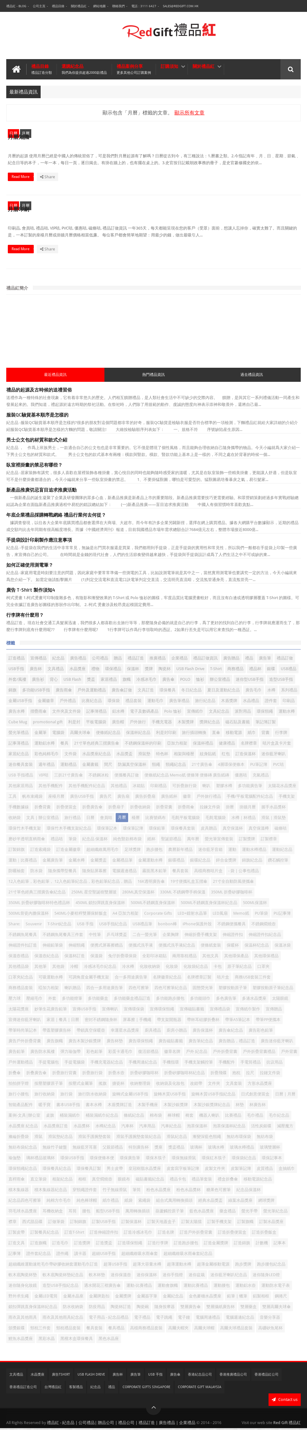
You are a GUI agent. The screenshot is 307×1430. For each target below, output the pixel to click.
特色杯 (162, 755)
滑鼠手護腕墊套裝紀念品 (138, 1138)
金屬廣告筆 (53, 862)
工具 (12, 798)
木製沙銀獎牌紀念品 (212, 1106)
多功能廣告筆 (250, 787)
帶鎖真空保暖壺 (91, 1032)
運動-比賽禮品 (139, 1287)
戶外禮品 (68, 702)
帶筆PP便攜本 (268, 1021)
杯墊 (240, 1106)
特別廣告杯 (138, 1149)
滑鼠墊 (144, 755)
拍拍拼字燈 (18, 1085)
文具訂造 (146, 692)
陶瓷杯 (165, 670)
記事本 (280, 1244)
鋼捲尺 (281, 1298)
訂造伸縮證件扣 (104, 1234)
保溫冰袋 (282, 947)
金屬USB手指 (20, 702)
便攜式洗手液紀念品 (177, 947)
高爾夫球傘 (80, 734)
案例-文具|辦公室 (24, 1117)
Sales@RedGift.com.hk (181, 6)
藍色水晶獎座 (201, 1212)
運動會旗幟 (168, 1287)
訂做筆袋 (56, 1223)
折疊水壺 (116, 1074)
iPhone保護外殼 (197, 925)
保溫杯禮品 (203, 745)
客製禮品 (76, 1389)
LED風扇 (220, 915)
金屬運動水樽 (150, 862)
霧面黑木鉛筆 (154, 872)
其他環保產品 (236, 957)
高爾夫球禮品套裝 (236, 1329)
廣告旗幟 (55, 1042)
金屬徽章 (46, 702)
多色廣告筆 (226, 1000)
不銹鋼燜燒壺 (263, 925)
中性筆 (95, 936)
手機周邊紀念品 (142, 1064)
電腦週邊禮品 (124, 872)
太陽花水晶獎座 (282, 787)
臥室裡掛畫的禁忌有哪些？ (34, 467)
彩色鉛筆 (94, 1053)
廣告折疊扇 (145, 798)
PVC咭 (278, 766)
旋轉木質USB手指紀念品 (213, 1096)
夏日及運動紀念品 (223, 692)
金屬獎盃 (98, 862)
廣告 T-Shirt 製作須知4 (30, 592)
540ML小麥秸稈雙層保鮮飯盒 (80, 915)
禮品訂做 (285, 660)
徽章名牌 (172, 1053)
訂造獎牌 (82, 1244)
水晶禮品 (251, 702)
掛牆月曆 (247, 808)
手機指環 (171, 1064)
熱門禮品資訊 (153, 376)
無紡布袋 (265, 1138)
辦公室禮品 (220, 681)
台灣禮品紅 (53, 1389)
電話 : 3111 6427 (143, 6)
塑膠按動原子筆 (233, 989)
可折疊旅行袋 (184, 787)
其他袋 (58, 968)
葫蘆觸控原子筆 (169, 1212)
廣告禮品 (78, 660)
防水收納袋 (73, 1308)
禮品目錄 (58, 6)
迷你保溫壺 (121, 1276)
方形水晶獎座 (260, 1085)
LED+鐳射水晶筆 (192, 915)
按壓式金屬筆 (80, 1085)
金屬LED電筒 (46, 1298)
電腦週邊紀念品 (240, 1319)
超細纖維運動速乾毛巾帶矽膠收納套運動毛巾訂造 (53, 1266)
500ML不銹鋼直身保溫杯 (153, 904)
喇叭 (206, 787)
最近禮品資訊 (55, 376)
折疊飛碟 (218, 1074)
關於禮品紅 (79, 6)
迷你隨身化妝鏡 (22, 1287)
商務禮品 (235, 670)
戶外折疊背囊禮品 (259, 1053)
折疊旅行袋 (92, 1074)
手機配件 (227, 1064)
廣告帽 (118, 723)
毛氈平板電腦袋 (185, 819)
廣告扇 (123, 798)
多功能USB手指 (36, 692)
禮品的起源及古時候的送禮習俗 (39, 392)
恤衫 (200, 681)
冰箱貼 (139, 787)
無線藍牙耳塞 (85, 1149)
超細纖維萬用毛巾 (102, 851)
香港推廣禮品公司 (233, 1376)
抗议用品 (274, 1064)
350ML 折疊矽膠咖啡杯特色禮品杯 (39, 904)
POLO (185, 681)
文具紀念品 (219, 713)
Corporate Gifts (158, 915)
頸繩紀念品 (176, 766)
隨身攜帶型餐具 (62, 872)
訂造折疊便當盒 (232, 1234)
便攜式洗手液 (140, 947)
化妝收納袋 (150, 968)
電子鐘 (184, 1319)
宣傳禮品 (38, 660)
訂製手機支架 (219, 1223)
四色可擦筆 (138, 989)
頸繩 (156, 766)
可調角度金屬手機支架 (88, 979)
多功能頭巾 (200, 1000)
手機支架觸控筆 (198, 1064)
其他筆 (40, 968)
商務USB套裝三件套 (253, 979)
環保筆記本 (107, 830)
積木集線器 (18, 1191)
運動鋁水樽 (44, 745)
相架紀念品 (62, 1181)
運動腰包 (222, 1287)
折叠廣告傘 (36, 1074)
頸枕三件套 (40, 1329)
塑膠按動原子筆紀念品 (273, 989)
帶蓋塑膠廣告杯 (57, 1032)
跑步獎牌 (243, 1266)
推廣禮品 (157, 660)
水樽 (271, 692)
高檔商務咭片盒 (208, 872)
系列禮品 (289, 692)
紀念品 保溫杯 (95, 840)
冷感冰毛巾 (146, 681)
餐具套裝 (94, 1329)
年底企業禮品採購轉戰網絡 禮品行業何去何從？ (56, 517)
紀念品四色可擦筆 (24, 1202)
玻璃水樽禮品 (242, 1149)
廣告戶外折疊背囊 (24, 1042)
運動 (232, 851)
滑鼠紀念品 (177, 1138)
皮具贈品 (209, 830)
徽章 (187, 798)
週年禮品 (46, 766)
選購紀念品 (84, 69)
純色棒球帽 (87, 1202)
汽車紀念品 (171, 1127)
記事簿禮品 (96, 713)
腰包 (86, 1212)
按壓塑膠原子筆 (48, 1085)
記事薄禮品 (18, 745)
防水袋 (36, 872)
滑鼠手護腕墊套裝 (94, 1138)
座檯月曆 (56, 798)
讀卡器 (80, 1255)
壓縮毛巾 (34, 1000)
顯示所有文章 (189, 113)
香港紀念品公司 (200, 1376)
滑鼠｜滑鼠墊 (273, 819)
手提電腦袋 (74, 1064)
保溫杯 (133, 670)
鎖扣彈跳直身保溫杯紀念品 (32, 1308)
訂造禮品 (16, 660)
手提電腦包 (48, 1064)
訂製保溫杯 (131, 1223)
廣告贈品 (231, 660)
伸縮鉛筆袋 (53, 947)
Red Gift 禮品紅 (287, 1420)
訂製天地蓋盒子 (161, 1223)
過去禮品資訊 (251, 376)
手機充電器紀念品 (106, 1064)
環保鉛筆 (157, 830)
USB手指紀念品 (113, 925)
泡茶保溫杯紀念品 (229, 1127)
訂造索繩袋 (40, 851)
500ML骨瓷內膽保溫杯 (28, 915)
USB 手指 (85, 925)
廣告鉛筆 (16, 1053)
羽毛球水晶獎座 (22, 1212)
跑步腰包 (154, 851)
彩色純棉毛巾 (46, 755)
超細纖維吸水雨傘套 (139, 1255)
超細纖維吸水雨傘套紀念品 (188, 1255)
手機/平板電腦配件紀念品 (250, 798)
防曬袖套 (16, 872)
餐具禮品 (116, 1329)
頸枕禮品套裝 (68, 1329)
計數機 (262, 1244)
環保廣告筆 (130, 1159)
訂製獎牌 (247, 840)
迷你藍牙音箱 (210, 851)
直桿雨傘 (16, 1181)
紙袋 (128, 1202)
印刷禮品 (158, 787)
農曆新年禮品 (180, 851)
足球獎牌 (132, 851)
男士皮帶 (115, 1170)
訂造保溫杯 (245, 755)
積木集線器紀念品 (50, 1191)
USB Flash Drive (190, 670)
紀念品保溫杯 (248, 1191)
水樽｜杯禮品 (243, 819)
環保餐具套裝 (183, 830)
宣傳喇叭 (110, 1010)
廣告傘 (168, 681)
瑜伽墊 (14, 1159)
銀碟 (271, 670)
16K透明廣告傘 (151, 883)
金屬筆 (40, 734)
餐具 (64, 745)
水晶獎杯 (81, 1127)
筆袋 (72, 840)
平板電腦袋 (96, 723)
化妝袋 (172, 968)
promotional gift (48, 723)
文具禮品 (56, 670)
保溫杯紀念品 (138, 734)
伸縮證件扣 (233, 936)
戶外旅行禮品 (209, 798)
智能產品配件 (20, 1106)
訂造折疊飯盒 (264, 1234)
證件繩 (62, 1255)
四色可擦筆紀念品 (170, 989)
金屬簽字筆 (147, 1298)
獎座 (158, 1149)
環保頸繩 (265, 713)
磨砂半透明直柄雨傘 (26, 840)
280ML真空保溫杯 (138, 894)
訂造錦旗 (242, 1244)
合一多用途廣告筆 (131, 979)
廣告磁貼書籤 (171, 1042)
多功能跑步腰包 (170, 1000)
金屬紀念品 (173, 1298)
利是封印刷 (166, 734)
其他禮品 (119, 787)
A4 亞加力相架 (125, 915)
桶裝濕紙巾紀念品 (102, 1117)
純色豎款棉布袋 (127, 840)
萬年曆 (193, 840)
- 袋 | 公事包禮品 (243, 872)
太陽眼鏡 (280, 1000)
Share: (14, 925)
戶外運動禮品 (20, 1064)
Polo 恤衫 (172, 713)
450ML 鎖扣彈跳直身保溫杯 (100, 904)
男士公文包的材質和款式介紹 (36, 442)
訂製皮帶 (16, 1234)
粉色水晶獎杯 (188, 1191)
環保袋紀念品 (244, 1159)
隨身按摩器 (164, 1308)
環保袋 (114, 702)
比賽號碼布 (155, 819)
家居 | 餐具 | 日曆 (63, 1021)
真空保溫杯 (233, 830)
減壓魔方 (285, 1127)
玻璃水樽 (216, 1149)
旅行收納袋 (44, 1096)
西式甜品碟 (32, 1223)
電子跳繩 (164, 1319)
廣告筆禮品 (179, 702)
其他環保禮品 (266, 957)
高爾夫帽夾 (178, 1329)
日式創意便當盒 (255, 1096)
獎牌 (149, 670)
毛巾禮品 (255, 1117)
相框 (82, 1181)
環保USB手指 (72, 1159)
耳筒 (72, 1212)
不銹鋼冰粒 (98, 777)
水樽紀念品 (105, 1127)
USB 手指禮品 (20, 777)
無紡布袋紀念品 (22, 1149)
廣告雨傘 (64, 692)
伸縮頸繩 (76, 947)
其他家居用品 (20, 787)
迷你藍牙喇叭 (273, 755)
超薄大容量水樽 (147, 1266)
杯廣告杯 (257, 1106)
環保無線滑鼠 (184, 1159)
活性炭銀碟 (261, 1127)
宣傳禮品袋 (220, 1010)
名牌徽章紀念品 (167, 979)
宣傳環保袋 (134, 1010)
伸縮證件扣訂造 (22, 947)
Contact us (285, 1401)
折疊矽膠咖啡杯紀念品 (184, 1074)
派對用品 (243, 713)
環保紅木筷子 (214, 1159)
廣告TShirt (61, 1376)
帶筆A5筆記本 (237, 1021)
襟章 (12, 1223)
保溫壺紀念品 (46, 957)
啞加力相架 (48, 989)
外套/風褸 (17, 681)
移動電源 (234, 734)
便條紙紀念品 (108, 734)
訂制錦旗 (78, 1223)
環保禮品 (113, 670)
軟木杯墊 (97, 1276)
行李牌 (281, 734)
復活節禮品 (148, 1053)
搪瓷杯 (118, 1085)
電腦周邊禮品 (208, 1319)
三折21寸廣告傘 (68, 777)
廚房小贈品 (177, 1032)
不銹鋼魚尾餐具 (22, 936)
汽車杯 (127, 1127)
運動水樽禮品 (254, 851)
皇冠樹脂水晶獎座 (144, 1170)
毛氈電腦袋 (215, 819)
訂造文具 (16, 1244)
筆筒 (137, 1191)
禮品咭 (57, 840)
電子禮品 (142, 1319)
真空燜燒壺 (102, 1181)
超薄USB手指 (115, 1266)
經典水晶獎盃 (210, 1202)
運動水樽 (287, 713)
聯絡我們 (118, 6)
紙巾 (252, 734)
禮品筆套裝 (202, 1181)
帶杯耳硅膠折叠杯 (203, 1021)
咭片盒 (223, 979)
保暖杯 (233, 947)
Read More (140, 184)
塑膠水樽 (224, 787)
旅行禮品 (72, 819)
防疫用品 (97, 1308)
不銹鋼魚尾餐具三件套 (63, 936)
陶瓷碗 (143, 1308)
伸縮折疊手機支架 (200, 936)
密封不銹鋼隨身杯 (101, 1021)
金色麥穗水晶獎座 (205, 1298)
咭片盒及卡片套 (277, 745)
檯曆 (136, 819)
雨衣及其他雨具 (22, 1319)
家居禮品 (109, 681)
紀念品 (58, 660)
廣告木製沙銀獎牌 (84, 1042)
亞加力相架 (177, 745)
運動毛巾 (155, 702)
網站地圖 (99, 6)
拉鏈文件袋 (270, 1074)
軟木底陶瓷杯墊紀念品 (63, 1276)
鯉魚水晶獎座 (20, 1340)
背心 (54, 681)
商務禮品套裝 (20, 989)
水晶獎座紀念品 (96, 755)
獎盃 (91, 681)
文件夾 (214, 1085)
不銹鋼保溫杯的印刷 (143, 745)
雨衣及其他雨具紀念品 (63, 1319)
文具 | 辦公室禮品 (42, 819)
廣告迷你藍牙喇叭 (277, 1042)
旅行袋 (66, 1096)
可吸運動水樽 (50, 979)
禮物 (95, 670)
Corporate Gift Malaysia (199, 1389)
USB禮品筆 (142, 925)
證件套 (271, 702)
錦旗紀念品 (252, 862)
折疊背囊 (164, 808)
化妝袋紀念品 (196, 968)
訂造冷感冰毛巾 (138, 1234)
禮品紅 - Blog (16, 6)
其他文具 (210, 957)
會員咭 (106, 819)
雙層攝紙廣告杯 (220, 1308)
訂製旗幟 (245, 1223)
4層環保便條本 (231, 766)
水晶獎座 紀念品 (23, 1127)
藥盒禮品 (227, 1212)
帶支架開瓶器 (169, 1021)
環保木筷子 (156, 1159)
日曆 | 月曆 (285, 1096)
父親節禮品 (113, 1149)
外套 (52, 1000)
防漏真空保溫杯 (132, 766)
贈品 (118, 660)
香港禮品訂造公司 (23, 1389)
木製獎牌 (186, 723)
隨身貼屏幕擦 (94, 872)
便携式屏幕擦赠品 (106, 947)
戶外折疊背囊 (225, 1053)
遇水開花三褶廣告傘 (102, 1287)
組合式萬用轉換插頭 (174, 1202)
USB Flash (72, 681)
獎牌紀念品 (209, 723)
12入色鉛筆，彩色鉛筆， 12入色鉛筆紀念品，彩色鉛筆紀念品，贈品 (70, 883)
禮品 (249, 660)
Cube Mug (17, 723)
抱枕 (236, 1074)
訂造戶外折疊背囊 (196, 1234)
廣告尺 (105, 798)
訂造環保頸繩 (130, 1244)
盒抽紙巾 (287, 1170)
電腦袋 (58, 734)
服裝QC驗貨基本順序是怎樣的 (37, 417)
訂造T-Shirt (74, 1234)
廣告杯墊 (115, 1042)
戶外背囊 (289, 1053)
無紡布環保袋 (239, 1138)
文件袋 (70, 755)
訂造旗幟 (38, 1244)
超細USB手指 (104, 1255)
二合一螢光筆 (145, 936)
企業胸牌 (171, 936)
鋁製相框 (261, 1298)
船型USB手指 (108, 1212)
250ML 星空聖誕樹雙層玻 (94, 894)
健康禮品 (227, 745)
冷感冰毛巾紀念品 (100, 968)
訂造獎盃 (104, 1244)
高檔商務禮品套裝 (146, 1329)
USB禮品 (288, 670)
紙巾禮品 (111, 1202)
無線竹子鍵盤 (55, 1149)
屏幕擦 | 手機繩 (137, 1021)
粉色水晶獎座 (158, 1191)
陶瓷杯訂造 (121, 1308)
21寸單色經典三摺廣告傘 (96, 745)
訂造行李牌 (158, 1244)
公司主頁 (39, 6)
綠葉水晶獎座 (240, 1202)
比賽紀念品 (92, 702)
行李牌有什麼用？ (25, 617)
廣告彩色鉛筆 (261, 1032)
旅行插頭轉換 (194, 734)
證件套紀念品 (38, 1255)
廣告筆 (265, 660)
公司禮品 (100, 660)
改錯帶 (196, 1085)
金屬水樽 (76, 862)
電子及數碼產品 (144, 713)
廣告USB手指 (82, 798)
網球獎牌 (266, 1202)
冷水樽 (128, 968)
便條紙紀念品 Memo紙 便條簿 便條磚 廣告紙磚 (186, 777)
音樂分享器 (270, 1319)
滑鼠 (38, 1138)
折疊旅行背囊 (64, 1074)
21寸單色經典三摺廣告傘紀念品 (37, 894)
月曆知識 (135, 131)
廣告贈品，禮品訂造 (237, 1042)
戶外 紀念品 (196, 1053)
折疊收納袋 (140, 808)
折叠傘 (14, 1074)
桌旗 (50, 1117)
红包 (226, 755)
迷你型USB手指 (250, 681)
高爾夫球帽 (204, 1329)
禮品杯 (255, 670)
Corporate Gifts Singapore (146, 1389)
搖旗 (102, 1085)
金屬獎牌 (123, 1298)
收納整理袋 (140, 1085)
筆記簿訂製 (265, 723)
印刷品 (289, 702)
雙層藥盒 (248, 1308)
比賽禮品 (233, 1117)
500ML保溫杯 (255, 904)
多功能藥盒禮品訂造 (132, 1000)
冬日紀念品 (191, 692)
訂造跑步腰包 (186, 1244)
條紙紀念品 (134, 1117)
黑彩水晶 (46, 1340)
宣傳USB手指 (84, 1010)
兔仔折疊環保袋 (122, 957)
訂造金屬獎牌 (216, 1244)
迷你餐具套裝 (20, 766)
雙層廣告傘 (190, 1308)
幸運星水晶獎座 (125, 1032)
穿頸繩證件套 (85, 1191)
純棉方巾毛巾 (59, 1202)
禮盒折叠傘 (228, 1181)
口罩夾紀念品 (20, 979)
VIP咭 (43, 777)
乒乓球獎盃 (117, 936)
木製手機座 (148, 1106)
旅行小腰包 (18, 1096)
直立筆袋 (38, 1181)
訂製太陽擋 (191, 1223)
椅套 (189, 1117)
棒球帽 (174, 1117)
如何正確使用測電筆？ (29, 567)
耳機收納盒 (53, 1212)
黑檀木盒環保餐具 (76, 1340)
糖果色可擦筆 (218, 1191)
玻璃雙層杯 (270, 1149)
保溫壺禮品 (18, 957)
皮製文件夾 (215, 1170)
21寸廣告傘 (202, 766)
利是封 (74, 723)
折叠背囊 (42, 808)
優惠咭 (241, 777)
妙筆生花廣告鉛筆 (50, 1010)
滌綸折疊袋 (18, 1138)
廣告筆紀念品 (201, 1042)
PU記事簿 (282, 915)
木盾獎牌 (229, 702)
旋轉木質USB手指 (170, 1096)
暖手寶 (44, 1106)
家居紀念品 (18, 755)
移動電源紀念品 (258, 1181)
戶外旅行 (138, 723)
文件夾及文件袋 (66, 713)
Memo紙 (241, 915)
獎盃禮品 (176, 1149)
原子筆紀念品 (239, 968)
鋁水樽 (118, 713)
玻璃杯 (196, 1149)
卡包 (218, 968)
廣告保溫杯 (203, 1032)
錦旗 (12, 692)
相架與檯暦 (184, 755)
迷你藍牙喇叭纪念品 (228, 1276)
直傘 (216, 734)
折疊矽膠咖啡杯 (144, 1074)
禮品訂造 (136, 660)
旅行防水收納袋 (92, 1096)
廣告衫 (38, 681)
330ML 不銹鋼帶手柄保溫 (182, 894)
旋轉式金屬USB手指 (130, 1096)
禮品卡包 (178, 1181)
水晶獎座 (77, 670)
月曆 (26, 133)
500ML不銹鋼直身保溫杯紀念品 (209, 904)
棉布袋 (156, 1117)
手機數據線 (18, 808)
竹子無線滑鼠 (115, 1191)
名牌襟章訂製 (199, 979)
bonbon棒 (167, 925)
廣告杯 (36, 670)
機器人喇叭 (209, 1117)
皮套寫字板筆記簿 (183, 1170)
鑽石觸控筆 (278, 862)
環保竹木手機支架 (24, 830)
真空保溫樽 (259, 830)
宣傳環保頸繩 (162, 1010)
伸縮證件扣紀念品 (265, 936)
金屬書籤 (90, 766)
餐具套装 (180, 872)
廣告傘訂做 (122, 692)
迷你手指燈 (173, 1276)
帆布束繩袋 (32, 798)
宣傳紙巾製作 (248, 1010)
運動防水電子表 (275, 1287)
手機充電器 (162, 723)
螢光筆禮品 (18, 734)
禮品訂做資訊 (205, 660)
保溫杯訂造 (74, 957)
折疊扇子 (116, 808)
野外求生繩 (18, 1298)
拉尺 (250, 1074)
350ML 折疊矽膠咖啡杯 (231, 894)
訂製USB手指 (104, 1223)
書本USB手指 (68, 1106)
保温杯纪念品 (256, 947)
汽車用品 (147, 1127)
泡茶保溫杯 (197, 1127)
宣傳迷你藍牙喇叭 (24, 1021)
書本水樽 (94, 1106)
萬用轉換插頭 (137, 1212)
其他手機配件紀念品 (86, 787)
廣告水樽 (16, 713)
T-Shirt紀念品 (59, 925)
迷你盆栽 (197, 1276)
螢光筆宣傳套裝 (219, 840)
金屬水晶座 (73, 1298)
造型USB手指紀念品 (60, 1287)
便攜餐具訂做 (126, 777)
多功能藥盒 (98, 1000)
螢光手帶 (249, 1212)
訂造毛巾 (60, 1244)
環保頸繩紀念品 (22, 1170)
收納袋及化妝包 (170, 1085)
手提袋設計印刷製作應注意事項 (39, 542)
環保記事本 (272, 1159)
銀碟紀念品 (200, 862)
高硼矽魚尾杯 (270, 1329)
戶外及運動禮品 (92, 692)
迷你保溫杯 (147, 1276)
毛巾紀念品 (279, 1117)
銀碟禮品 (176, 862)
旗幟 (127, 681)
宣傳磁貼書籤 (192, 1010)
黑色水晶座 (108, 1340)
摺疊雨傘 (38, 713)
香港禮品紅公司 (266, 1376)
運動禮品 (68, 766)
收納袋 (14, 819)
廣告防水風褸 (42, 1053)
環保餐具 (167, 692)
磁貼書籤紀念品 (150, 1181)
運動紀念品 (282, 851)
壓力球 (14, 1000)
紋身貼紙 (208, 755)
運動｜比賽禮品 (22, 862)
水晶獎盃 (124, 755)
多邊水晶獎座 (254, 1000)
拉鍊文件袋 (210, 808)
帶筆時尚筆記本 (22, 1032)
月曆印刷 (135, 208)
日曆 (13, 133)
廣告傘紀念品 (231, 1032)
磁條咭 (280, 830)
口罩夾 (263, 968)
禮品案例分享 (134, 69)
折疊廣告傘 (92, 808)
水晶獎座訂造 (55, 1127)
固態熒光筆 (203, 989)
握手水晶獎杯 (273, 808)
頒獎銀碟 (16, 1329)
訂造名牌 (166, 1234)
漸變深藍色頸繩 (207, 1138)
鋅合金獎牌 (226, 862)
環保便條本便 (102, 1159)
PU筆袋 (261, 915)
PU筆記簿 (258, 766)
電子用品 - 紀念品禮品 (108, 1319)
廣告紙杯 (169, 798)
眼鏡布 (124, 1181)
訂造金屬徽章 (68, 851)
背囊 (265, 734)
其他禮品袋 (18, 968)
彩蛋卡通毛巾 (120, 1053)
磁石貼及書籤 (237, 723)
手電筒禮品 (250, 1064)
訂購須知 (169, 66)
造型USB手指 (281, 681)
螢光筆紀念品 (275, 1212)
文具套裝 (234, 1085)
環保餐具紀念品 (57, 1170)
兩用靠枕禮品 (184, 957)
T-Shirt (216, 670)
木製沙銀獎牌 (176, 1106)
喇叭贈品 (72, 989)
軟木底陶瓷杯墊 (22, 1276)
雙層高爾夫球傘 (276, 1308)
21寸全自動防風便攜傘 (233, 883)
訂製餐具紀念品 (44, 1234)
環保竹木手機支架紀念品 (69, 830)
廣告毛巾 (253, 692)
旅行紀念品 (205, 702)
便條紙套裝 (211, 947)
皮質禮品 (265, 1170)
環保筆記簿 (133, 830)
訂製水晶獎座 (271, 1223)
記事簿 (14, 1255)
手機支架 (287, 798)
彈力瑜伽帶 (70, 1053)
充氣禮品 (261, 777)
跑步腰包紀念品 (271, 1266)
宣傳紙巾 (195, 713)
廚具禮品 (153, 1032)
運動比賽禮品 (196, 1287)
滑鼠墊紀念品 (60, 1138)
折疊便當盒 (66, 808)
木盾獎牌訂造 (120, 1106)
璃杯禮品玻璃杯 (40, 1159)
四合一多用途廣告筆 (104, 989)
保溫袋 (96, 957)
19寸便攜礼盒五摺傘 (188, 883)
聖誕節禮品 (171, 840)
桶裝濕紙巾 (70, 1117)
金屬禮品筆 (122, 862)
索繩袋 (144, 1202)
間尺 (108, 766)
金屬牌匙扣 (99, 1298)
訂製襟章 (269, 840)
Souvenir (34, 925)
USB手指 (16, 670)
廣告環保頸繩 (140, 1042)
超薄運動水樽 (179, 1266)
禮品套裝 (133, 702)
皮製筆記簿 (241, 1170)
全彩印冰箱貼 (154, 957)
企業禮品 (179, 660)
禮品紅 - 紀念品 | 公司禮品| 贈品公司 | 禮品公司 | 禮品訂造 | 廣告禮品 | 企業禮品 (121, 1420)
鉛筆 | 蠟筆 (237, 1298)
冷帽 (74, 968)
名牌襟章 (249, 745)
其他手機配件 (50, 787)
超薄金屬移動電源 (213, 1266)
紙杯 (151, 840)
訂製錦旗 (16, 851)
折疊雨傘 (186, 808)
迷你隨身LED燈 (266, 1276)
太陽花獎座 (18, 1010)
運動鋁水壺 (245, 1287)
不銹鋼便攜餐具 (231, 925)
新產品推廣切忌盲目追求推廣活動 (41, 492)
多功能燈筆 (72, 1000)
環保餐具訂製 (89, 1170)
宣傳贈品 (274, 1010)
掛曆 (230, 808)
